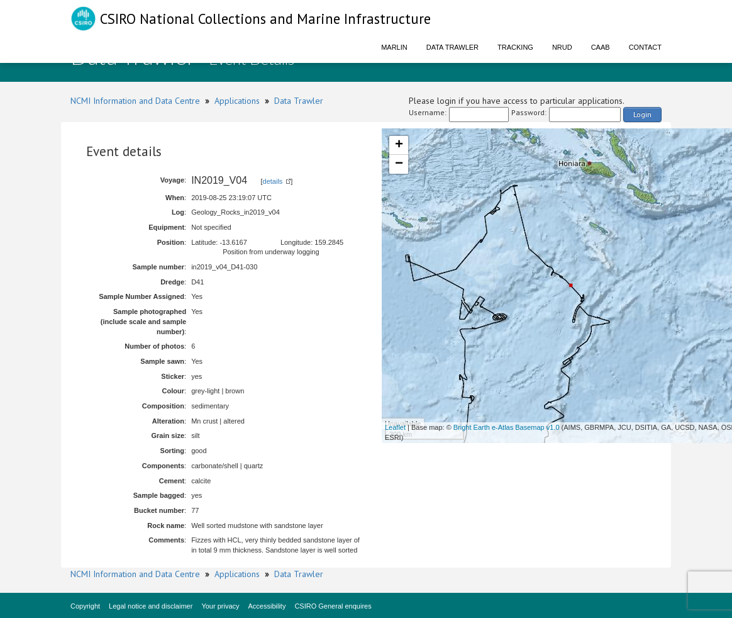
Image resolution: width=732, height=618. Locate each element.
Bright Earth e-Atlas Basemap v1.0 (506, 427)
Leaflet (395, 427)
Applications (237, 100)
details (273, 181)
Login (642, 114)
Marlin (394, 47)
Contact (645, 47)
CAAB (600, 47)
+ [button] (399, 145)
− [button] (399, 164)
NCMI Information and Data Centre (135, 100)
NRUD (562, 47)
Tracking (515, 47)
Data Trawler (452, 47)
